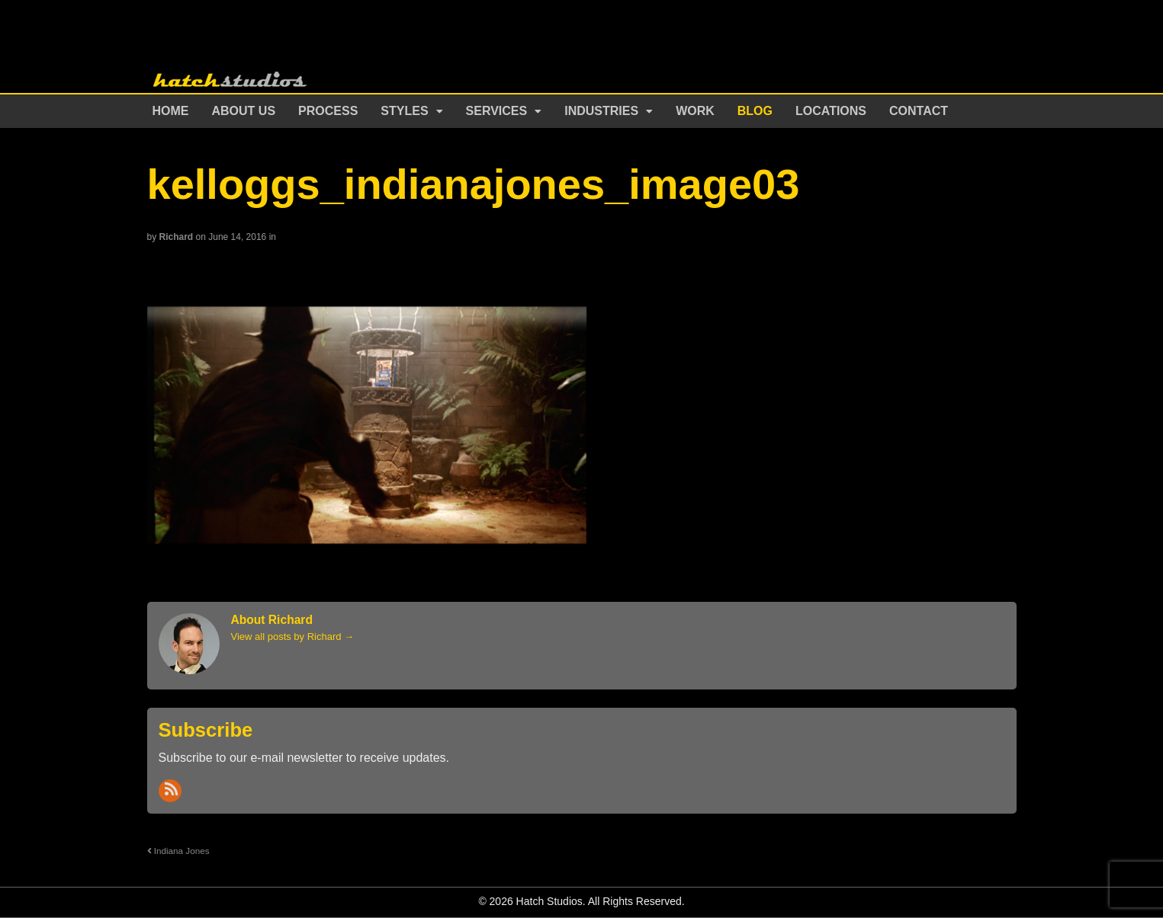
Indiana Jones (178, 851)
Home (171, 110)
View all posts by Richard (293, 636)
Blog (755, 110)
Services (497, 110)
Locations (830, 110)
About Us (244, 110)
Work (695, 110)
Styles (404, 110)
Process (328, 110)
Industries (601, 110)
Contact (918, 110)
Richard (176, 237)
